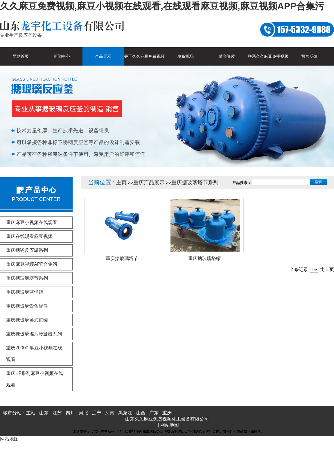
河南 (109, 412)
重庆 (167, 412)
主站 (30, 412)
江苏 (57, 412)
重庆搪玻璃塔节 (122, 258)
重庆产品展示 (149, 182)
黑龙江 (125, 412)
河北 (83, 412)
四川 (70, 412)
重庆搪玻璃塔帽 (204, 258)
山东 (44, 412)
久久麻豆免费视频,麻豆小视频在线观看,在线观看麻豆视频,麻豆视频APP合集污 (162, 6)
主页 (121, 182)
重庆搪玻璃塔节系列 (194, 182)
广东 (154, 412)
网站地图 (169, 425)
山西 (141, 412)
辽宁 (96, 412)
